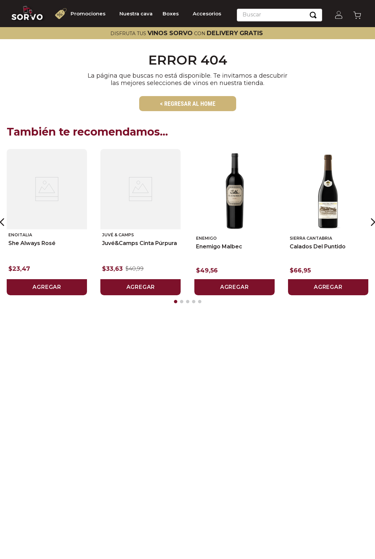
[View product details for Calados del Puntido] (328, 222)
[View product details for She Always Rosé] (47, 222)
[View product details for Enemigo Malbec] (234, 222)
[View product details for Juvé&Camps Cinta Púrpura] (140, 222)
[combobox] (279, 15)
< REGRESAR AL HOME (187, 103)
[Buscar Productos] (313, 15)
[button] (175, 301)
